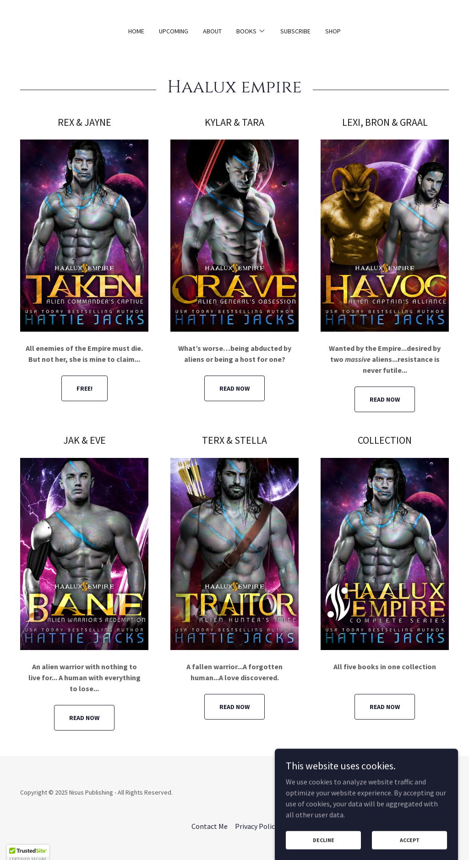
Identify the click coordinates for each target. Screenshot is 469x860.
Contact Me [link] (209, 826)
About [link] (212, 31)
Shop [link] (333, 31)
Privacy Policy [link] (256, 826)
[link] (419, 797)
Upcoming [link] (173, 31)
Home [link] (136, 31)
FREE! (84, 388)
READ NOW (234, 388)
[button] (251, 31)
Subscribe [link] (295, 31)
